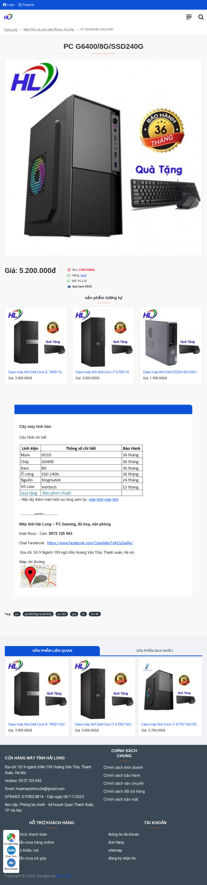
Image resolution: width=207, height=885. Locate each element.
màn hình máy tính (103, 499)
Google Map (11, 839)
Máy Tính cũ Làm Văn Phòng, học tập (49, 29)
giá (74, 614)
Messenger (11, 864)
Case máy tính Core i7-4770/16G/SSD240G (171, 724)
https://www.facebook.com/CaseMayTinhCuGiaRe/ (90, 543)
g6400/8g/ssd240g (38, 614)
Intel (83, 275)
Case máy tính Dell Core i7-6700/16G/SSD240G (104, 372)
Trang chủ (10, 29)
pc (17, 614)
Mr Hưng (63, 876)
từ (83, 614)
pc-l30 (61, 614)
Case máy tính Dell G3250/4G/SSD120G (172, 372)
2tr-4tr (95, 614)
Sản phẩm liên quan (52, 650)
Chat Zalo (11, 852)
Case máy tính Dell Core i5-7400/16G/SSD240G (37, 372)
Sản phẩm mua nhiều (154, 651)
